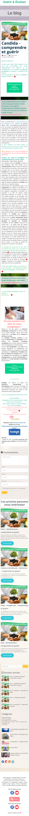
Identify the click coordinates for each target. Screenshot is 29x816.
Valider (4, 492)
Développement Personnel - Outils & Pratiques (13, 722)
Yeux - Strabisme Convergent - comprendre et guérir (14, 685)
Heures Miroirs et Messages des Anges (15, 736)
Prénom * (4, 474)
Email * (3, 467)
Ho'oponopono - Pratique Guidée (15, 743)
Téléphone (23, 780)
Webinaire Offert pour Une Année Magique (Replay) (15, 754)
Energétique (5, 723)
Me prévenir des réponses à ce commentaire (13, 488)
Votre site (4, 481)
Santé (3, 724)
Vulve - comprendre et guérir (14, 699)
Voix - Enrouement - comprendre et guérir (15, 706)
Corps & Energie (6, 719)
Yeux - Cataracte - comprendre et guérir (15, 692)
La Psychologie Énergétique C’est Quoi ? (15, 730)
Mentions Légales (13, 779)
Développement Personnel (8, 720)
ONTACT (18, 780)
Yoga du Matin (10, 749)
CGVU (12, 780)
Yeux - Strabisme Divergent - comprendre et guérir (14, 678)
